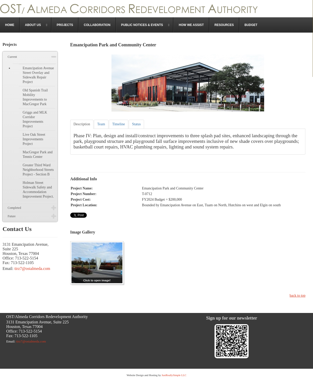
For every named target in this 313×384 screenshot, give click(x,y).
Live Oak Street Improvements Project (34, 139)
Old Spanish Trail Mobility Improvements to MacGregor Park (35, 97)
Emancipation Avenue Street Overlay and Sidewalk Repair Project (38, 75)
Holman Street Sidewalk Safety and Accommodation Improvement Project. (38, 189)
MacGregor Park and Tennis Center (37, 154)
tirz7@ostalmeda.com (32, 268)
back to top (297, 295)
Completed (14, 208)
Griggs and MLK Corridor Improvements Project (35, 119)
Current (12, 57)
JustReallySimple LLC (173, 375)
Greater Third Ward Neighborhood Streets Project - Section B (38, 169)
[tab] (81, 124)
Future (12, 216)
